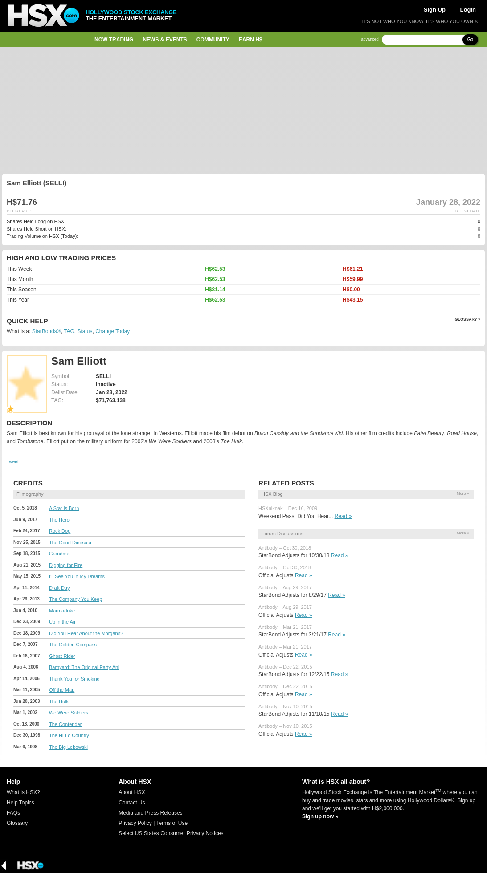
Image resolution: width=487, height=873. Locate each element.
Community (212, 40)
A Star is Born (64, 508)
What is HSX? (23, 792)
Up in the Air (62, 621)
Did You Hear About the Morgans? (86, 633)
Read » (343, 516)
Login (468, 9)
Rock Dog (59, 531)
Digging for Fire (65, 565)
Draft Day (59, 588)
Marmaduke (62, 610)
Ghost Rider (62, 656)
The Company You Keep (75, 599)
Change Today (112, 331)
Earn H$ (250, 40)
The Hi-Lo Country (69, 735)
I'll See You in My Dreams (77, 576)
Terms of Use (172, 823)
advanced (370, 39)
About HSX (132, 792)
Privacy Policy (135, 823)
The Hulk (59, 701)
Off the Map (61, 690)
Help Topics (20, 803)
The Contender (65, 724)
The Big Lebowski (68, 747)
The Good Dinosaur (70, 542)
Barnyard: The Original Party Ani (84, 667)
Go (470, 39)
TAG (69, 331)
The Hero (59, 519)
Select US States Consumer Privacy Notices (171, 833)
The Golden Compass (73, 644)
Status (84, 331)
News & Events (165, 40)
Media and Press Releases (150, 813)
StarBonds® (46, 331)
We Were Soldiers (68, 712)
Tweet (13, 461)
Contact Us (132, 803)
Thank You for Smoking (74, 678)
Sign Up (435, 9)
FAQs (13, 813)
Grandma (59, 553)
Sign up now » (320, 816)
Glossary (17, 823)
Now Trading (113, 40)
